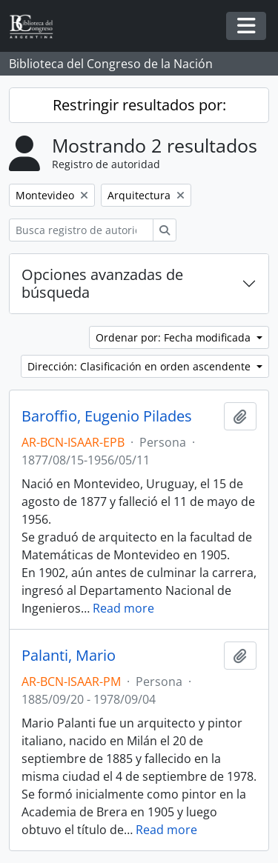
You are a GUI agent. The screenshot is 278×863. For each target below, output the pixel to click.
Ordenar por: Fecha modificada (175, 337)
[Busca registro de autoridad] (81, 230)
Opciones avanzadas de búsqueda (102, 283)
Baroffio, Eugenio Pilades (106, 416)
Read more (123, 608)
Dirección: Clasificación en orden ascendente (140, 366)
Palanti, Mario (68, 655)
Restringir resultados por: (139, 105)
